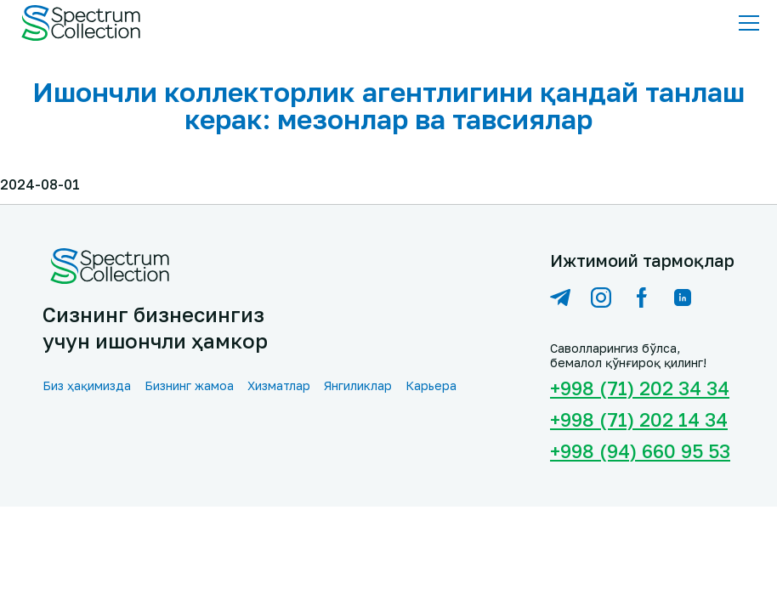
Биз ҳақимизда (87, 385)
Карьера (431, 385)
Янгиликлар (358, 385)
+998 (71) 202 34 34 (639, 388)
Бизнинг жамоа (189, 385)
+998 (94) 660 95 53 (640, 450)
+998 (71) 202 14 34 (639, 419)
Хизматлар (278, 385)
